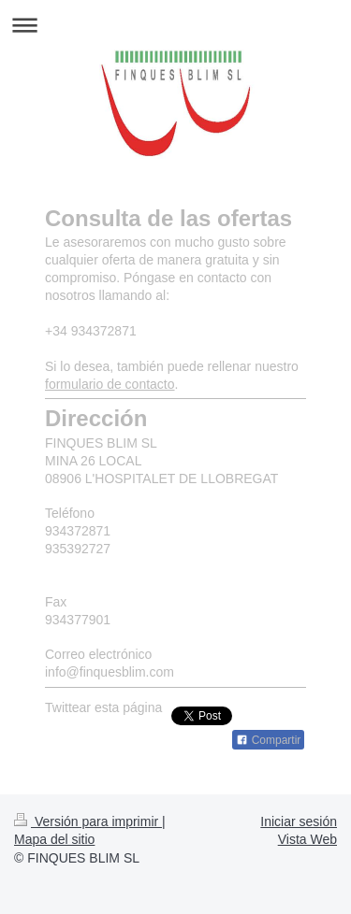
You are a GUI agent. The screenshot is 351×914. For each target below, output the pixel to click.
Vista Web (307, 839)
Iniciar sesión (298, 821)
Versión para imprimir (88, 821)
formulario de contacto (110, 384)
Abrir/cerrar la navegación (175, 25)
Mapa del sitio (54, 839)
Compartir (268, 740)
